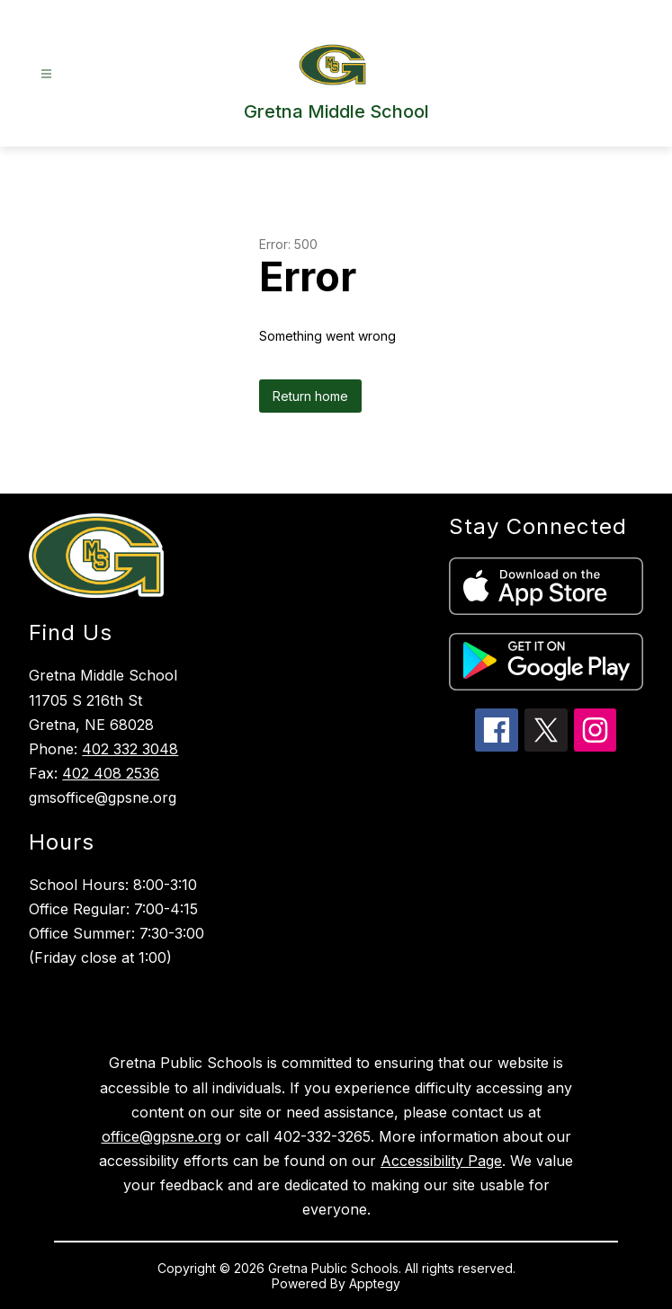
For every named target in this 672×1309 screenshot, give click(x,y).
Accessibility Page (441, 1161)
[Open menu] (46, 74)
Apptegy (374, 1283)
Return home (310, 396)
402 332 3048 (130, 749)
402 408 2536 (110, 773)
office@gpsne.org (161, 1136)
